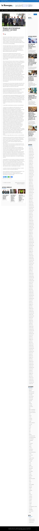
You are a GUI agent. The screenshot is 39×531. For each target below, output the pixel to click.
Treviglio (30, 503)
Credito (30, 421)
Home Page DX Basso (32, 437)
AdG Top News (31, 396)
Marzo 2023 (31, 201)
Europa (30, 425)
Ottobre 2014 (31, 349)
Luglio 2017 (31, 301)
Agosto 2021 (31, 229)
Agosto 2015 (31, 335)
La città (30, 453)
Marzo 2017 (31, 307)
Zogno (30, 512)
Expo (30, 428)
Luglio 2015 (31, 336)
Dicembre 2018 (31, 276)
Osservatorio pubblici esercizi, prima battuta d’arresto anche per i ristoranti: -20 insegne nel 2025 (32, 116)
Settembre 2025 (31, 157)
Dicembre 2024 (31, 170)
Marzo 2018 (31, 289)
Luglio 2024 (31, 177)
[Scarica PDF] (3, 34)
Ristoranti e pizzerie (32, 478)
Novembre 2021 (31, 224)
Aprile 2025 (31, 164)
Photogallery (31, 471)
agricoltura (30, 400)
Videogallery (31, 509)
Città (29, 413)
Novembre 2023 (31, 189)
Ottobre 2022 (31, 208)
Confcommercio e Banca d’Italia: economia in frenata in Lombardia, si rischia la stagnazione (13, 197)
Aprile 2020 (31, 252)
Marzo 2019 (31, 271)
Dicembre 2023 (31, 188)
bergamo (5, 178)
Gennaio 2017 (31, 310)
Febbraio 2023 (31, 202)
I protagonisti (31, 440)
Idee (29, 441)
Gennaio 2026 (31, 151)
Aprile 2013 (31, 374)
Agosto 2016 (31, 317)
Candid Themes (28, 529)
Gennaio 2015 (31, 345)
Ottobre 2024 (31, 173)
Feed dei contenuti (31, 519)
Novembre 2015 (31, 330)
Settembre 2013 (31, 367)
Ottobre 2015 (31, 332)
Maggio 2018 (31, 286)
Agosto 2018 (31, 282)
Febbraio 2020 (31, 255)
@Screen (30, 390)
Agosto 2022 (31, 211)
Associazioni (31, 406)
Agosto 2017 (31, 299)
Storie (30, 493)
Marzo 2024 (31, 183)
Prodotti (30, 474)
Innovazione (31, 450)
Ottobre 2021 (31, 226)
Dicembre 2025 (31, 152)
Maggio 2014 (31, 357)
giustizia (30, 434)
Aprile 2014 (31, 358)
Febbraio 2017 (31, 308)
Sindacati (30, 487)
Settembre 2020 (31, 245)
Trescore (30, 502)
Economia (30, 424)
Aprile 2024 (31, 182)
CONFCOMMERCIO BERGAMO (19, 1)
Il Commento (31, 443)
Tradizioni (30, 499)
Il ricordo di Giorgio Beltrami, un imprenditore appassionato (32, 78)
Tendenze (30, 494)
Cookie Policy (13, 1)
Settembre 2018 (31, 280)
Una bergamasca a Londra (33, 506)
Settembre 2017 (31, 298)
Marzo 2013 (31, 376)
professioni (30, 475)
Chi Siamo (2, 1)
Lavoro (30, 456)
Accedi (30, 517)
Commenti (30, 418)
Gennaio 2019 (31, 274)
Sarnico (30, 481)
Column (30, 416)
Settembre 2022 (31, 210)
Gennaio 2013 (31, 379)
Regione (30, 477)
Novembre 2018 (31, 277)
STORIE (22, 10)
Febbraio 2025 (31, 167)
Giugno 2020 (31, 249)
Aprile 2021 (31, 235)
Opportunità (31, 468)
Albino (30, 402)
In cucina (30, 447)
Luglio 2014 (31, 354)
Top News (30, 497)
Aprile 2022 (31, 217)
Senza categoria (31, 484)
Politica (30, 472)
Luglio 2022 (31, 213)
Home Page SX (31, 438)
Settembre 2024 (31, 174)
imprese (30, 446)
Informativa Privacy (9, 1)
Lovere (30, 463)
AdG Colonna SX (31, 393)
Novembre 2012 (31, 382)
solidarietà (30, 490)
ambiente (30, 403)
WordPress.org (31, 522)
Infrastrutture (31, 449)
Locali (30, 462)
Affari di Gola (31, 397)
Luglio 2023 (31, 195)
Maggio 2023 (31, 198)
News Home (31, 466)
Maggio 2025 (31, 163)
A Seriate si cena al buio (7, 182)
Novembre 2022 (31, 207)
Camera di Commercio (9, 178)
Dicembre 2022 (31, 205)
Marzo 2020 (31, 254)
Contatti (5, 1)
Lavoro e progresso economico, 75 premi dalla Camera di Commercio (6, 196)
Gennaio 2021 (31, 239)
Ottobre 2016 (31, 314)
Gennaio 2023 (31, 204)
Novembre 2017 (31, 295)
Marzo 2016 (31, 324)
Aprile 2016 (31, 323)
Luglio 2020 (31, 248)
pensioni (30, 469)
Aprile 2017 (31, 305)
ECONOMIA (6, 10)
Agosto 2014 (31, 352)
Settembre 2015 (31, 333)
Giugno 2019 (31, 267)
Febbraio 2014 (31, 361)
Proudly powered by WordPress (13, 529)
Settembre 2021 (31, 227)
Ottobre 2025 (31, 155)
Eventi (30, 427)
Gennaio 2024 (31, 186)
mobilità (30, 465)
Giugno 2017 (31, 302)
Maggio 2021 (31, 233)
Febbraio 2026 (31, 149)
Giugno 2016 (31, 320)
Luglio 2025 (31, 160)
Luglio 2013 (31, 370)
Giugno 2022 (31, 214)
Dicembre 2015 (31, 329)
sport (30, 491)
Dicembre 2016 (31, 311)
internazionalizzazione (32, 452)
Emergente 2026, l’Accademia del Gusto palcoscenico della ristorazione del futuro (32, 62)
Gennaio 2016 (31, 327)
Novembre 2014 (31, 348)
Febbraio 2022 (31, 220)
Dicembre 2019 (31, 258)
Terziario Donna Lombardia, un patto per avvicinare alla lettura (32, 97)
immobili (30, 444)
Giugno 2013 (31, 371)
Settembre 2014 (31, 351)
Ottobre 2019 (31, 261)
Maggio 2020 (31, 251)
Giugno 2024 (31, 179)
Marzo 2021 (31, 236)
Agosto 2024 (31, 176)
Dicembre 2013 (31, 364)
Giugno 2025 (31, 161)
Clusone (30, 415)
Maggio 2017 (31, 304)
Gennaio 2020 (31, 257)
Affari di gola (31, 399)
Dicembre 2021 (31, 223)
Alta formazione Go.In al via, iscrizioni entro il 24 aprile (32, 46)
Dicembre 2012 (31, 380)
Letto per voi (31, 459)
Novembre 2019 (31, 260)
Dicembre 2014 (31, 346)
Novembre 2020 (31, 242)
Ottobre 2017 (31, 296)
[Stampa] (5, 34)
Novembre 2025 (31, 154)
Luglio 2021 (31, 230)
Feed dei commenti (32, 520)
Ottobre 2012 (31, 383)
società (30, 488)
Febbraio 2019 (31, 273)
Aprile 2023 (31, 199)
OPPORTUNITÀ (12, 10)
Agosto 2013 (31, 368)
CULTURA (18, 10)
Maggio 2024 (31, 180)
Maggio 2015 (31, 339)
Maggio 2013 (31, 373)
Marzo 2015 (31, 342)
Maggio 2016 (31, 321)
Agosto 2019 (31, 264)
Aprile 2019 (31, 270)
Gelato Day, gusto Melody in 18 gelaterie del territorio (32, 133)
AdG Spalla (30, 394)
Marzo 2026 (31, 148)
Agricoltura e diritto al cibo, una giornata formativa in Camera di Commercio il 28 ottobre (22, 197)
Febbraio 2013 (31, 377)
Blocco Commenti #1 (32, 409)
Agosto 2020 (31, 246)
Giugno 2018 (31, 285)
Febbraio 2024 (31, 185)
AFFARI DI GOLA (33, 10)
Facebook (37, 0)
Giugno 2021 (31, 232)
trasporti (30, 500)
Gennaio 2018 (31, 292)
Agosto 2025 (31, 158)
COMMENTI (27, 10)
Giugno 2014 (31, 355)
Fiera (29, 431)
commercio (30, 419)
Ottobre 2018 (31, 279)
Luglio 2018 (31, 283)
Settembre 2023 (31, 192)
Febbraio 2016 (31, 326)
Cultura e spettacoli (32, 422)
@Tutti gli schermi (31, 391)
